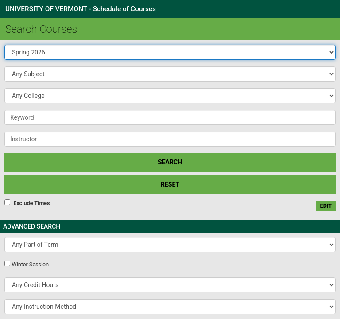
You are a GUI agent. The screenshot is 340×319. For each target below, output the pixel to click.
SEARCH (170, 162)
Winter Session (30, 264)
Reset (170, 184)
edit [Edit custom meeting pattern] (326, 205)
